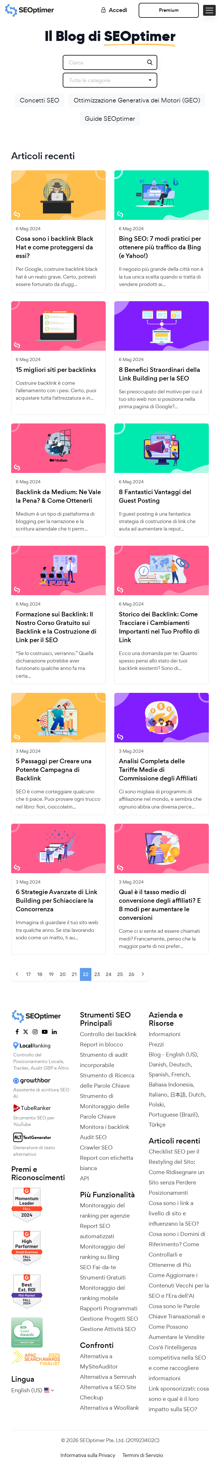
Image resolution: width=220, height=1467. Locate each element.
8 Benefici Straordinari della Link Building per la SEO (159, 374)
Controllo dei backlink (108, 1034)
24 (108, 974)
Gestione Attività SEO (108, 1329)
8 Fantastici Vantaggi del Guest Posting (155, 496)
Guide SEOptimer (110, 119)
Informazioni (164, 1034)
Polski (156, 1104)
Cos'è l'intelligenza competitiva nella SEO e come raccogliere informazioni (177, 1363)
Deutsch (179, 1064)
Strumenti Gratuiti (103, 1277)
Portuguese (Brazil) (173, 1114)
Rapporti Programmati (109, 1308)
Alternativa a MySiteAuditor (99, 1361)
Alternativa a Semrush (108, 1377)
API (84, 1178)
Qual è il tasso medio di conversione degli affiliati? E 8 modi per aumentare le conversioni (160, 905)
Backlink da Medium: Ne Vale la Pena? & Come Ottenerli (58, 496)
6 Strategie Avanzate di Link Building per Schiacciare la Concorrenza (56, 901)
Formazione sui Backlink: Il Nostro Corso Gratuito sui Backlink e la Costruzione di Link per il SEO (56, 627)
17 (28, 974)
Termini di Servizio (142, 1455)
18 (39, 974)
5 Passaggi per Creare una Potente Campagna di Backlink (54, 770)
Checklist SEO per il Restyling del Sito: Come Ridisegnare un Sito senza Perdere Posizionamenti (176, 1172)
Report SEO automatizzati (97, 1231)
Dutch (196, 1094)
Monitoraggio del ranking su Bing (102, 1252)
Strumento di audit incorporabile (104, 1060)
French (180, 1074)
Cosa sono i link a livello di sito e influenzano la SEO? (174, 1213)
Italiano (158, 1094)
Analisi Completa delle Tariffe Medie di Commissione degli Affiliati (158, 770)
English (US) (181, 1054)
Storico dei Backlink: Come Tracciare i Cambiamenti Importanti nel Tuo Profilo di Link (159, 627)
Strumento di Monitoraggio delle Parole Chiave (104, 1106)
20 (63, 974)
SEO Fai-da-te (98, 1267)
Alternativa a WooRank (109, 1407)
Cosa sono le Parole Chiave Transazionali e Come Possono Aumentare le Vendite (177, 1321)
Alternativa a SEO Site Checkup (108, 1392)
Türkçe (157, 1124)
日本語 (178, 1094)
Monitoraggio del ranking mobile (102, 1293)
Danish (157, 1064)
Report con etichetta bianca (106, 1163)
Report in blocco (101, 1044)
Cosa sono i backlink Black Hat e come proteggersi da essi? (54, 247)
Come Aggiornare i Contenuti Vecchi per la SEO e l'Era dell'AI (179, 1285)
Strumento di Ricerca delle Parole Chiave (107, 1080)
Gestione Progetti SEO (109, 1318)
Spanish (158, 1074)
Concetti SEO (39, 100)
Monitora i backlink (104, 1127)
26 (131, 974)
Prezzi (156, 1044)
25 (120, 974)
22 (86, 974)
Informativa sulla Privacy (87, 1455)
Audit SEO (93, 1137)
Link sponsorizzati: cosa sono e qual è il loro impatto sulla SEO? (179, 1399)
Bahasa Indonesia (171, 1084)
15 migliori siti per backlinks (56, 370)
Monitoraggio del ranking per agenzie (105, 1210)
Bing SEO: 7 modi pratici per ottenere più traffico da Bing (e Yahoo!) (160, 247)
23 (97, 974)
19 (51, 974)
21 (74, 974)
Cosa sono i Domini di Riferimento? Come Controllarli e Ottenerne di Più (177, 1249)
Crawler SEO (96, 1147)
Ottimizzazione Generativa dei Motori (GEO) (137, 100)
